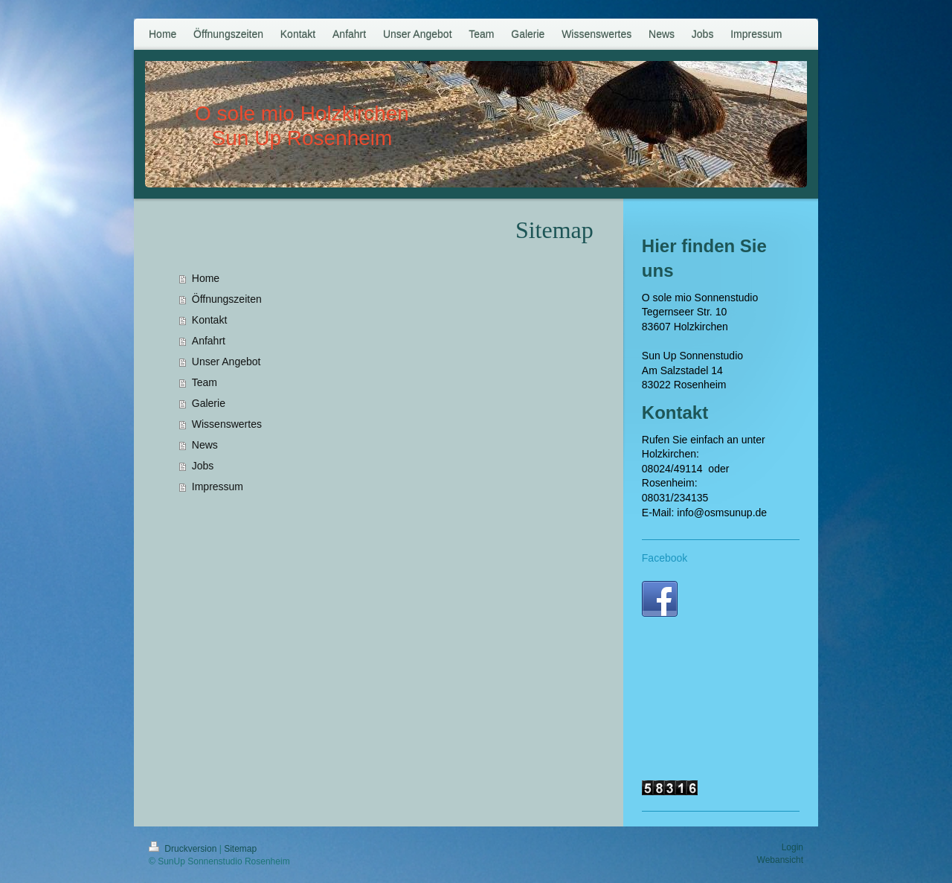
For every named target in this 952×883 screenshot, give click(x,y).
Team (204, 382)
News (205, 445)
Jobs (203, 466)
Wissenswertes (227, 424)
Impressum (217, 486)
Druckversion (184, 849)
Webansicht (780, 860)
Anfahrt (208, 341)
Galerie (208, 403)
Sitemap (240, 849)
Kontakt (209, 320)
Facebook (664, 558)
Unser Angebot (226, 361)
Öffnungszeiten (227, 299)
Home (205, 278)
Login (792, 847)
